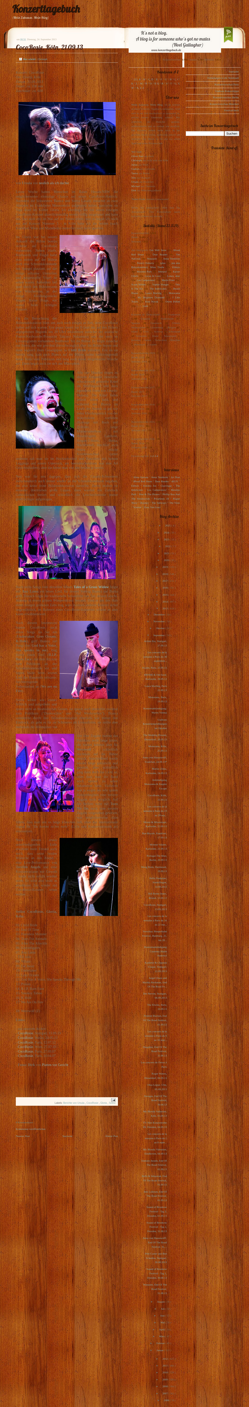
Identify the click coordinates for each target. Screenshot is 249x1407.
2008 (165, 1386)
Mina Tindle (157, 267)
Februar (160, 1343)
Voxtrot (137, 507)
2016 (165, 587)
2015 (165, 594)
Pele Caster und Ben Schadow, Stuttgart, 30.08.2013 (156, 1258)
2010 (165, 1372)
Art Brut (175, 477)
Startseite (67, 1136)
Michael (135, 186)
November (159, 621)
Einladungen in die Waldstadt (223, 77)
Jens (133, 177)
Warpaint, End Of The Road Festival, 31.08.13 (155, 1289)
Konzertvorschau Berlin (226, 97)
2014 (165, 601)
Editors (176, 267)
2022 (168, 546)
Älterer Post (111, 1136)
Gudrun (135, 168)
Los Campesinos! (146, 280)
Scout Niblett (138, 284)
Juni (162, 1315)
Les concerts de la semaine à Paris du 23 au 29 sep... (155, 810)
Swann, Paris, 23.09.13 (154, 667)
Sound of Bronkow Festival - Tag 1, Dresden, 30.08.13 (156, 1273)
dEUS (174, 481)
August (161, 1301)
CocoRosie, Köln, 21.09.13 (49, 47)
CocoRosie (25, 1033)
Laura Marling (153, 292)
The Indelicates (158, 288)
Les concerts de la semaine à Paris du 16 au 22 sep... (155, 920)
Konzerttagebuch (46, 8)
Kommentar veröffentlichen (30, 1128)
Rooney (144, 502)
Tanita (134, 173)
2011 (165, 1365)
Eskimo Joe (149, 485)
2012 (165, 1358)
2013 (165, 608)
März (162, 1336)
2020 (167, 560)
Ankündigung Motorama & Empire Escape (155, 784)
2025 (168, 525)
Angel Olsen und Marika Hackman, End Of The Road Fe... (154, 982)
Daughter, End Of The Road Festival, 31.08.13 (155, 1051)
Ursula (134, 181)
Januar (160, 1350)
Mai (162, 1322)
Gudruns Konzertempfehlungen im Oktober (155, 724)
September (159, 635)
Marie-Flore (168, 280)
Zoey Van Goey (152, 507)
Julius (134, 164)
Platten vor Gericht (55, 1065)
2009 (165, 1379)
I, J (176, 79)
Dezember (159, 614)
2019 (165, 566)
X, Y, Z (140, 87)
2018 (165, 574)
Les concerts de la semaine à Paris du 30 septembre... (155, 656)
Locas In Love (152, 275)
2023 (167, 539)
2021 (167, 553)
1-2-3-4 (154, 455)
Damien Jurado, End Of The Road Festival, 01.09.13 (154, 1165)
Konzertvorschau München (224, 103)
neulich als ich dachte (54, 183)
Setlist (112, 1103)
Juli (163, 1308)
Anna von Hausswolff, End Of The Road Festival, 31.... (155, 1242)
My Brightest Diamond (151, 297)
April (162, 1329)
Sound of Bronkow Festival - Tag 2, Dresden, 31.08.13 (156, 1227)
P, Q (156, 83)
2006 (167, 1400)
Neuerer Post (23, 1136)
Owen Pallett (173, 301)
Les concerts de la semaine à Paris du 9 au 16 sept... (156, 1035)
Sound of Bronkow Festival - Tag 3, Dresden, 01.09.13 (156, 1211)
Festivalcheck (231, 110)
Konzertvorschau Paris (226, 84)
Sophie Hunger (160, 284)
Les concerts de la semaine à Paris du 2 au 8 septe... (156, 1138)
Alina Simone (140, 477)
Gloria (103, 1103)
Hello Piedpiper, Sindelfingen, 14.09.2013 (158, 882)
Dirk (133, 190)
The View (174, 502)
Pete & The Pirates (149, 494)
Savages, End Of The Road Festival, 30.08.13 (155, 1100)
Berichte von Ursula (74, 1103)
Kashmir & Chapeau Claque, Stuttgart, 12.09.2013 (156, 967)
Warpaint (152, 258)
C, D (150, 79)
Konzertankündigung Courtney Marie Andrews (155, 951)
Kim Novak (151, 301)
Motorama (174, 292)
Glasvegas (166, 485)
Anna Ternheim (171, 258)
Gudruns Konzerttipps (227, 91)
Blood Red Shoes (142, 481)
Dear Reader (159, 254)
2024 (167, 532)
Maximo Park (144, 271)
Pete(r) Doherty (145, 262)
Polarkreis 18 (161, 498)
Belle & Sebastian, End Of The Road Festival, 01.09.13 (154, 1180)
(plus (162, 262)
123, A (137, 79)
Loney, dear (173, 275)
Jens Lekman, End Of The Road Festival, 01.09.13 (155, 1196)
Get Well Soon (158, 250)
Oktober (160, 628)
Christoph (136, 160)
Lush (145, 305)
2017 (165, 580)
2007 (165, 1393)
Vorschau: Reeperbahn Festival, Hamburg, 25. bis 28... (154, 935)
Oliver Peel (137, 156)
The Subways (159, 502)
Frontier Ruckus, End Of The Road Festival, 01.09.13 (155, 1020)
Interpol (162, 271)
